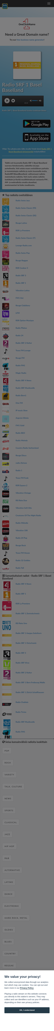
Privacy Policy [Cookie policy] (27, 988)
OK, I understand (27, 1010)
